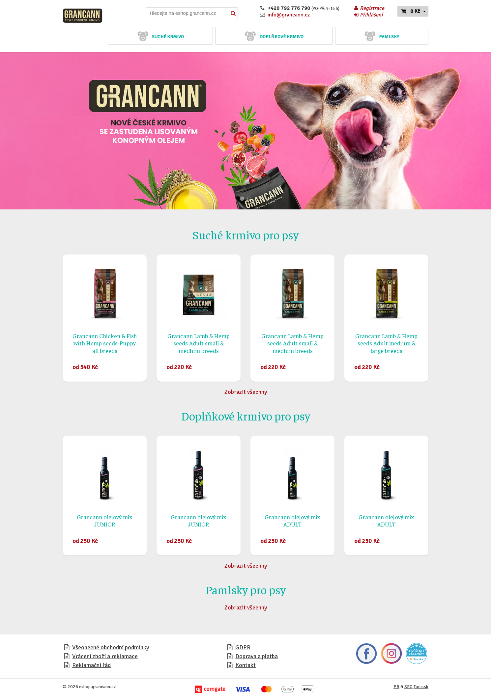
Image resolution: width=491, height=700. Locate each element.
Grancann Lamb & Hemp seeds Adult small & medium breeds (198, 343)
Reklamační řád (91, 665)
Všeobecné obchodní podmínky (110, 647)
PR (396, 686)
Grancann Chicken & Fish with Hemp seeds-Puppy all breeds (104, 343)
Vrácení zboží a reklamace (105, 656)
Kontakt (245, 665)
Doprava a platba (256, 656)
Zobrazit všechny (245, 391)
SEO (408, 686)
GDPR (242, 647)
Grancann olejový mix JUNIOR (104, 520)
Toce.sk (421, 686)
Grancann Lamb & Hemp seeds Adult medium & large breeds (386, 343)
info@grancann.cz (289, 15)
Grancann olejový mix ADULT (292, 520)
